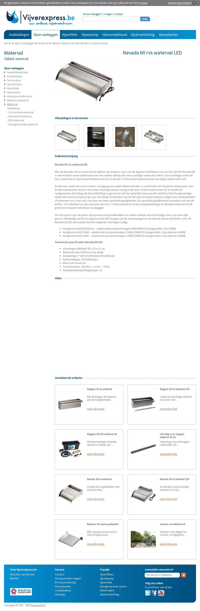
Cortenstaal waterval (20, 112)
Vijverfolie (13, 88)
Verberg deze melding (179, 3)
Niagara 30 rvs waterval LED (175, 389)
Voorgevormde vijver (19, 96)
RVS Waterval (16, 120)
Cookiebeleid (63, 590)
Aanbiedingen (19, 34)
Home (86, 14)
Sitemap (60, 594)
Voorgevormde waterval (23, 124)
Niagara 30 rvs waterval (99, 389)
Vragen (108, 14)
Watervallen (107, 590)
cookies (143, 3)
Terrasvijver (14, 80)
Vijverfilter (69, 34)
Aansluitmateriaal (17, 72)
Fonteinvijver (15, 76)
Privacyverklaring (65, 582)
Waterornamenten (18, 100)
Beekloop (14, 108)
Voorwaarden (63, 586)
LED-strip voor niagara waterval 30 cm (172, 435)
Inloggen (96, 14)
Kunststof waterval (19, 116)
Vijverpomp (90, 34)
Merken (14, 578)
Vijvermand (13, 92)
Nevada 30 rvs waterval (99, 479)
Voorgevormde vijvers (113, 586)
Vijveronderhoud (114, 34)
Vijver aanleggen (45, 34)
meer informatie (95, 409)
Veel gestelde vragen (68, 578)
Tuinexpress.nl (37, 605)
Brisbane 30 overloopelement (102, 524)
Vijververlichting (143, 34)
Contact (118, 14)
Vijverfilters (107, 574)
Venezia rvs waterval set (172, 524)
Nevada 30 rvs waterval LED (174, 479)
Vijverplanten (168, 34)
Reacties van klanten (22, 574)
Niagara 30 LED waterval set (102, 434)
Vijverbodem (14, 84)
